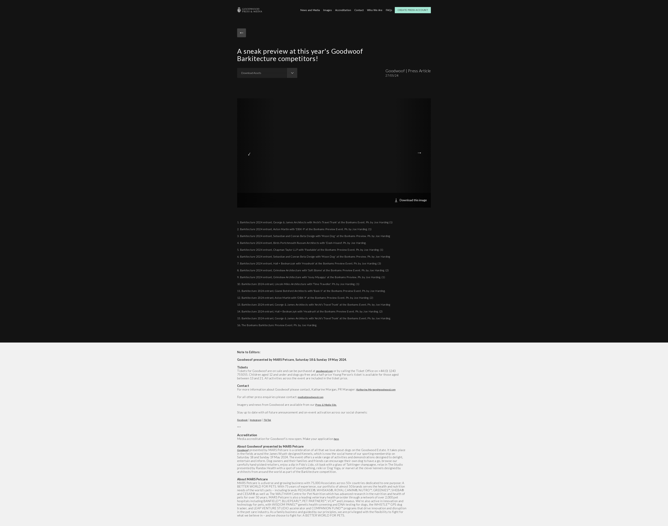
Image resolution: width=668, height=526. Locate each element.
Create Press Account (413, 9)
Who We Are (374, 9)
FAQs (388, 9)
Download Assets (251, 72)
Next (420, 152)
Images (325, 9)
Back (242, 33)
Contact (358, 9)
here (337, 438)
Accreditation (341, 9)
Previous (247, 152)
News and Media (307, 9)
